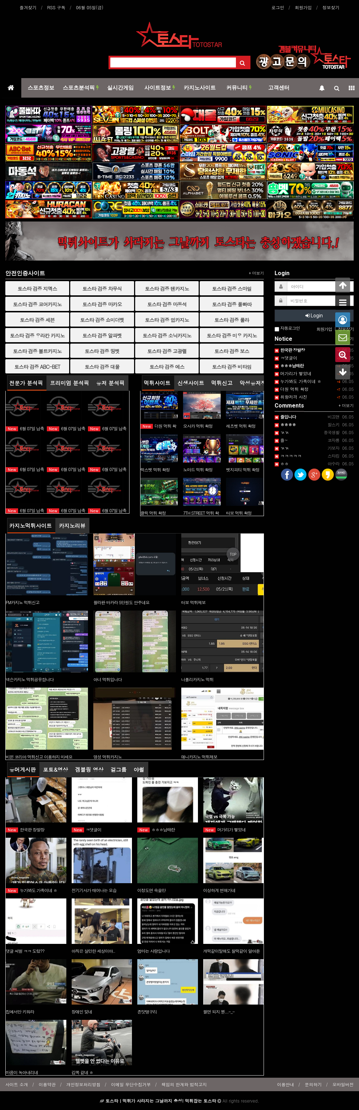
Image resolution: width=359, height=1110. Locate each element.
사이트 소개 (16, 1084)
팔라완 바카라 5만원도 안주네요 (121, 602)
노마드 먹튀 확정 (197, 469)
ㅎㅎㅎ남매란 (156, 829)
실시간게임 (120, 87)
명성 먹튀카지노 (107, 757)
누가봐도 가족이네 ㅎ (31, 890)
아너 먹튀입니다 (107, 679)
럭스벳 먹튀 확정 (155, 469)
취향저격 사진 (291, 397)
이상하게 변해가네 (219, 890)
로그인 (277, 7)
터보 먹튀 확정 (239, 513)
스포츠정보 (41, 87)
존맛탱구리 (147, 1011)
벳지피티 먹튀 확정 (242, 469)
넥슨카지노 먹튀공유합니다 (30, 679)
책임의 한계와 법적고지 (184, 1084)
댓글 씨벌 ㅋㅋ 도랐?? (25, 951)
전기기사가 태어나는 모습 (94, 890)
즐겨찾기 (28, 7)
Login (314, 315)
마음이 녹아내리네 (22, 1072)
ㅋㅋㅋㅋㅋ (288, 456)
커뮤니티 (239, 87)
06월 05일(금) (89, 7)
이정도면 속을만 (151, 890)
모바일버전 (343, 1084)
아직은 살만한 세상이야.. (93, 951)
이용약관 (47, 1084)
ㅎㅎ (282, 463)
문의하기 (313, 1084)
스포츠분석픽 (81, 87)
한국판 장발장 (25, 829)
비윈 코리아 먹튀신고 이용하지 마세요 (39, 757)
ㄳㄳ (282, 432)
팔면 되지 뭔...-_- (219, 1011)
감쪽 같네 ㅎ (82, 1072)
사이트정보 (159, 87)
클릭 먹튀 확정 (153, 513)
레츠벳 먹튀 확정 (240, 426)
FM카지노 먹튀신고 (22, 602)
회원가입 (303, 7)
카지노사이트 (200, 87)
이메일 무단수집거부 (131, 1084)
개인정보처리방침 (83, 1084)
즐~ (281, 440)
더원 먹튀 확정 (292, 389)
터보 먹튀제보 (193, 602)
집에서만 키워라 (20, 1011)
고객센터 (278, 87)
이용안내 (285, 1084)
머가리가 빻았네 (224, 829)
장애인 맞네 (82, 1011)
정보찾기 (330, 7)
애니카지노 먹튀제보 (199, 757)
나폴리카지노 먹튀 (197, 679)
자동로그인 (287, 329)
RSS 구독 (56, 7)
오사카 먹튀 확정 (197, 426)
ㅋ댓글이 (86, 829)
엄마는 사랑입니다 (153, 951)
